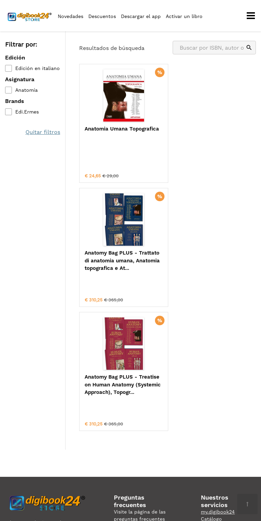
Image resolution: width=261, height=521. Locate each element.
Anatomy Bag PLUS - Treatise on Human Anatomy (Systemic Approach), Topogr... (120, 264)
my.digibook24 (218, 387)
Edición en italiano (37, 68)
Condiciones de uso (57, 420)
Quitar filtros (42, 132)
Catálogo (211, 395)
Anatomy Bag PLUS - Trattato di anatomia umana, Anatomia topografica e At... (209, 136)
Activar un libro (184, 16)
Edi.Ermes (27, 112)
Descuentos (102, 16)
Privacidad (17, 420)
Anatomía (26, 90)
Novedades (70, 16)
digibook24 (215, 402)
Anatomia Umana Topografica (106, 133)
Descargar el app (141, 16)
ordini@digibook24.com (142, 438)
